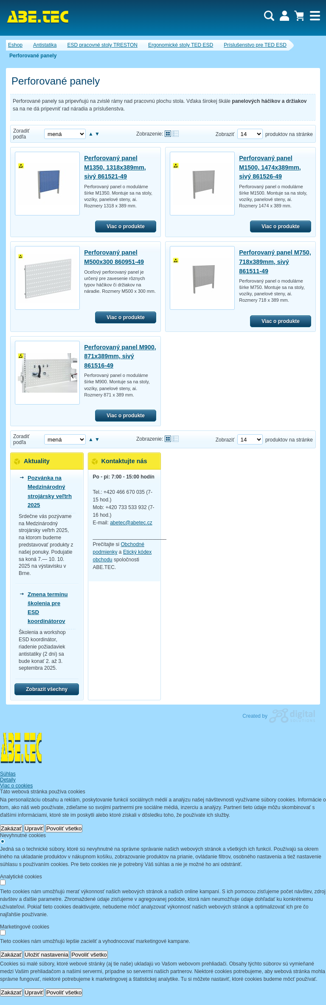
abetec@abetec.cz (131, 523)
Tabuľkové (175, 133)
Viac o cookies (16, 786)
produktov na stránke (289, 134)
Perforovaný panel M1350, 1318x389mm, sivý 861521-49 (115, 167)
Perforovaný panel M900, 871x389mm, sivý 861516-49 (120, 356)
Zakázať (11, 828)
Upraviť (34, 828)
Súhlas (8, 774)
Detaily (8, 780)
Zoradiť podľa (21, 134)
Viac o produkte (126, 226)
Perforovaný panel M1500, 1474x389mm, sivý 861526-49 (270, 167)
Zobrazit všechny (46, 689)
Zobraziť (225, 134)
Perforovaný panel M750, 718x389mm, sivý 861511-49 (275, 261)
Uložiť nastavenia (46, 954)
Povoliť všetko (64, 828)
